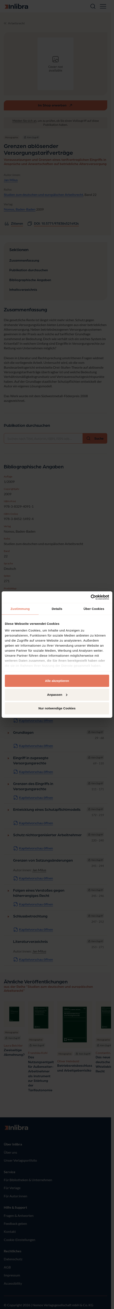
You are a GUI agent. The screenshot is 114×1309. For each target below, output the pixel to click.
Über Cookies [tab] (94, 609)
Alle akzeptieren (57, 681)
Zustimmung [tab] (20, 609)
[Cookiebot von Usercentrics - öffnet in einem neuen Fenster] (90, 597)
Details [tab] (57, 609)
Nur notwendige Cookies (57, 708)
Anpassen (57, 694)
